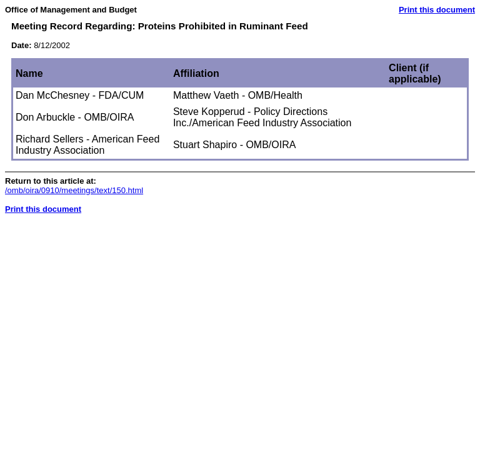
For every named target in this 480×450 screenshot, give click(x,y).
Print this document (437, 9)
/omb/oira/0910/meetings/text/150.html (74, 190)
